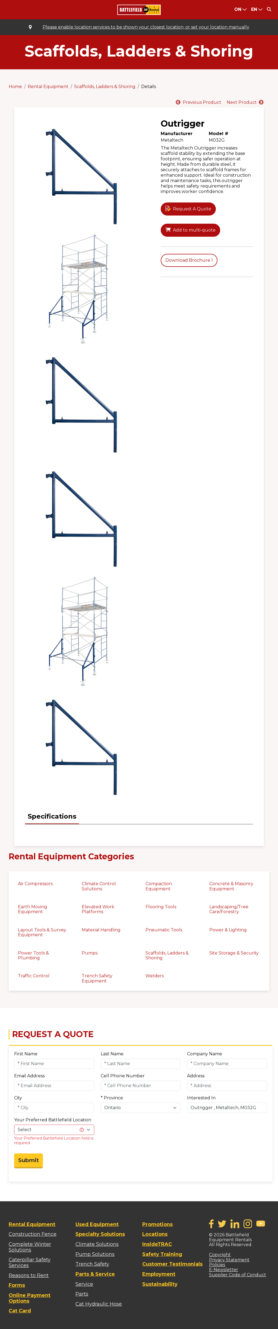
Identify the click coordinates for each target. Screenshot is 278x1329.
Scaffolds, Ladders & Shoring (104, 86)
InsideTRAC (157, 1244)
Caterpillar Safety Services (29, 1262)
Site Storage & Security (234, 953)
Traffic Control (33, 975)
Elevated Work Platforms (98, 909)
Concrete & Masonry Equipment (231, 886)
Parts (81, 1294)
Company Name (204, 1053)
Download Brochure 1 (189, 260)
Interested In (201, 1097)
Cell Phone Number (123, 1075)
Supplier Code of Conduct (237, 1274)
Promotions (157, 1224)
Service (84, 1284)
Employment (158, 1274)
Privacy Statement (229, 1259)
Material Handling (101, 929)
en (254, 9)
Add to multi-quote (194, 230)
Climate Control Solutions (99, 886)
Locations (155, 1234)
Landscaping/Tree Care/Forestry (228, 909)
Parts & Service (95, 1274)
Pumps (89, 953)
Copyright (220, 1254)
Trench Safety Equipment (97, 978)
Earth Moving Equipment (32, 909)
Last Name (112, 1053)
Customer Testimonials (172, 1264)
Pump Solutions (95, 1254)
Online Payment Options (29, 1298)
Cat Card (20, 1311)
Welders (155, 975)
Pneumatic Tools (164, 929)
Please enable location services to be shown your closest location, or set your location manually (146, 27)
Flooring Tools (161, 906)
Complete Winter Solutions (30, 1247)
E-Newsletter (223, 1269)
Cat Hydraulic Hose (98, 1304)
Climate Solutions (97, 1244)
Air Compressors (35, 883)
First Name (25, 1053)
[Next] (242, 102)
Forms (17, 1285)
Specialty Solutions (100, 1234)
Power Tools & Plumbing (33, 955)
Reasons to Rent (29, 1275)
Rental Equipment (48, 86)
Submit (28, 1160)
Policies (217, 1264)
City (18, 1097)
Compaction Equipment (159, 886)
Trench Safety (92, 1264)
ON (237, 9)
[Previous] (198, 102)
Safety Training (162, 1254)
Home (15, 86)
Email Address (29, 1075)
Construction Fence (32, 1234)
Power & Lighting (228, 929)
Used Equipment (97, 1224)
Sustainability (160, 1284)
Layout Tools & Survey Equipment (42, 932)
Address (195, 1075)
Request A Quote (192, 208)
